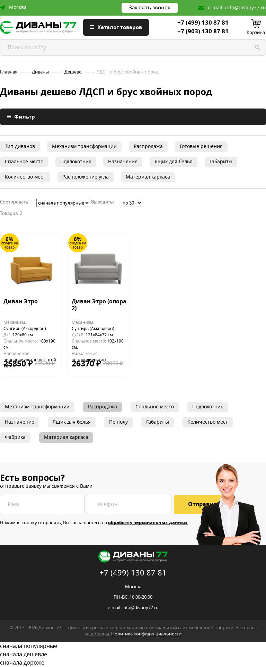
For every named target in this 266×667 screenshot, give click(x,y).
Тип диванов (20, 146)
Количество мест (25, 177)
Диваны (40, 72)
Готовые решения (201, 146)
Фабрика (15, 437)
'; (63, 203)
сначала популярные (133, 646)
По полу (118, 422)
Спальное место (24, 161)
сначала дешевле (133, 654)
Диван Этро (20, 302)
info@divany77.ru (245, 7)
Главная (8, 72)
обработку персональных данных (148, 522)
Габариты (221, 161)
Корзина (256, 32)
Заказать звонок (149, 7)
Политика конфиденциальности (146, 634)
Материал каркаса (148, 177)
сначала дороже (133, 663)
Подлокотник (75, 161)
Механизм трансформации (84, 146)
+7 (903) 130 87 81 (203, 31)
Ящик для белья (173, 161)
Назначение (123, 161)
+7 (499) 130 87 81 (203, 22)
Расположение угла (85, 177)
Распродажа (148, 146)
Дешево (73, 72)
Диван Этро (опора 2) (99, 305)
